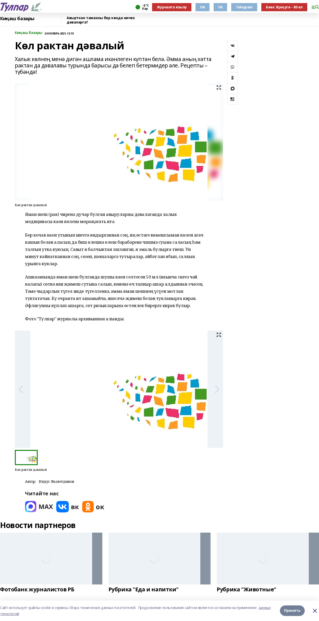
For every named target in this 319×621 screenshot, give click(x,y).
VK (220, 7)
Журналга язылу (172, 7)
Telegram (244, 7)
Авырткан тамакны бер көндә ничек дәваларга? (101, 20)
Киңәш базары (17, 18)
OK (202, 7)
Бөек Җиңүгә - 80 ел (284, 7)
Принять (292, 610)
